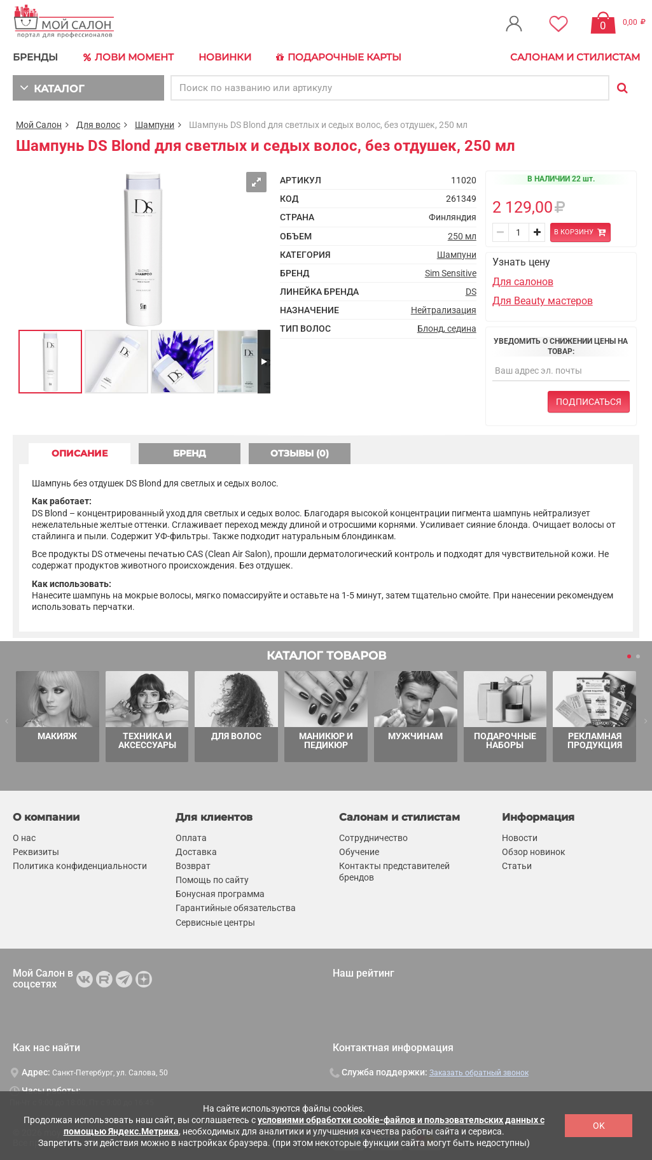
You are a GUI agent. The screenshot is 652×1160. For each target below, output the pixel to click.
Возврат (193, 866)
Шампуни (154, 125)
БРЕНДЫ (35, 57)
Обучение (359, 852)
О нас (24, 838)
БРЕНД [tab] (189, 453)
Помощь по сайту (212, 880)
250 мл (462, 236)
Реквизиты (36, 852)
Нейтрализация (443, 310)
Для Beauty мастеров (542, 301)
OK (599, 1126)
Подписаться (588, 402)
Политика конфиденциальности (80, 866)
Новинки (224, 57)
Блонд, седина (446, 328)
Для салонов (522, 282)
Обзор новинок (533, 852)
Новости (520, 838)
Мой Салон (39, 125)
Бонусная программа (220, 894)
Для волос (98, 125)
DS (471, 291)
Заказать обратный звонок (479, 1072)
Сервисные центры (215, 922)
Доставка (196, 852)
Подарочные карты (338, 57)
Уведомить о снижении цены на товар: (561, 346)
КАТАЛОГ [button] (52, 87)
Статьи (517, 866)
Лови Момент (128, 57)
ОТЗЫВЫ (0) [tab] (299, 453)
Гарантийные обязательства (236, 908)
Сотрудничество (373, 838)
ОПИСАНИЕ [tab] (80, 453)
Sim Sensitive (450, 273)
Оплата (191, 838)
